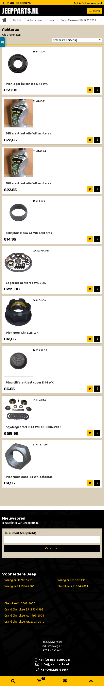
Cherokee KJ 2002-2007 (19, 603)
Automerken (34, 20)
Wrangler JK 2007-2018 (19, 580)
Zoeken (13, 681)
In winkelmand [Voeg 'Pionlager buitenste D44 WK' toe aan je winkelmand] (90, 90)
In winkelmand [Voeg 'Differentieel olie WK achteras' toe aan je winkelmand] (90, 140)
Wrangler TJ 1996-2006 (19, 586)
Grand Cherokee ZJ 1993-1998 (23, 609)
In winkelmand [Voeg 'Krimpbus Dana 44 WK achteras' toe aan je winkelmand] (90, 239)
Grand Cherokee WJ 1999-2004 (24, 615)
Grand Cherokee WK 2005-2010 (78, 20)
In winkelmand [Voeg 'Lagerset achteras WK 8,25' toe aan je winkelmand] (90, 289)
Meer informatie (97, 90)
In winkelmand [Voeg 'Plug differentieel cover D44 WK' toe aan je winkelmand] (90, 389)
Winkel (17, 20)
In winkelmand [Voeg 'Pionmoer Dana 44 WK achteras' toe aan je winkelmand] (90, 483)
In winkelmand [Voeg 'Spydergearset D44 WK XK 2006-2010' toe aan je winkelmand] (90, 433)
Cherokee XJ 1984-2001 (72, 586)
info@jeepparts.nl (90, 3)
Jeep (51, 20)
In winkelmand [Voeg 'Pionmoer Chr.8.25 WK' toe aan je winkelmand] (90, 339)
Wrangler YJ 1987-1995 (72, 580)
